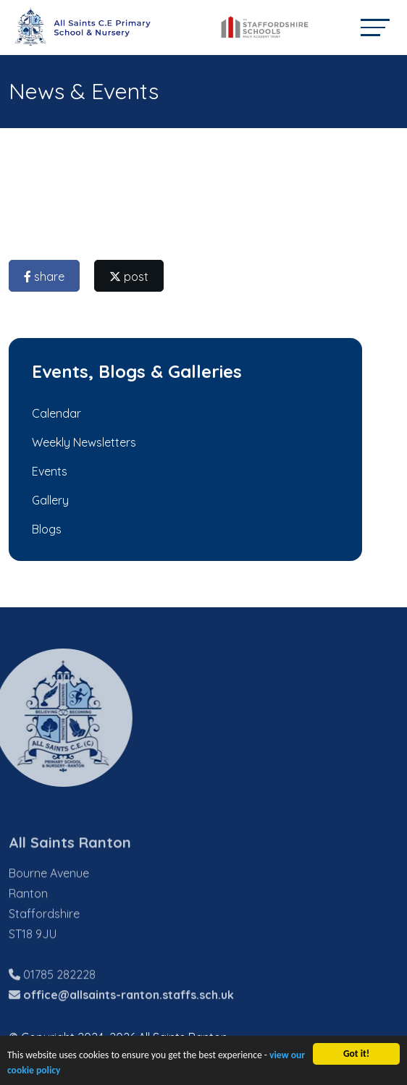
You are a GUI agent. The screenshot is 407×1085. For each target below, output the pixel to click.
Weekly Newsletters (82, 442)
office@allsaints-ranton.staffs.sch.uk (128, 1014)
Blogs (45, 529)
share (45, 276)
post (130, 276)
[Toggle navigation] (375, 27)
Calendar (55, 413)
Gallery (48, 500)
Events (48, 471)
